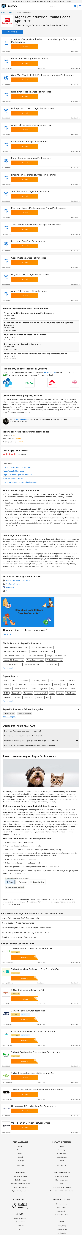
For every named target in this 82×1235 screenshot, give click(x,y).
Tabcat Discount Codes (35, 660)
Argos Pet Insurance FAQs (13, 478)
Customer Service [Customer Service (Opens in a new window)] (11, 584)
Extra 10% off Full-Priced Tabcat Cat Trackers (33, 1031)
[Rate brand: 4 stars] (12, 454)
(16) (12, 32)
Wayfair (6, 684)
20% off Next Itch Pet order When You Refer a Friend (37, 1089)
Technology (61, 1150)
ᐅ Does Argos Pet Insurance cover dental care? (23, 736)
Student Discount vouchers (20, 1184)
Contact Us (20, 1225)
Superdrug (7, 697)
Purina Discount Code (35, 656)
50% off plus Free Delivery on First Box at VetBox (35, 969)
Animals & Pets (9, 713)
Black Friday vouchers (20, 1187)
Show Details (75, 51)
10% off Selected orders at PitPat (27, 990)
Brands (11, 12)
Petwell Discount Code (31, 664)
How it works (61, 1207)
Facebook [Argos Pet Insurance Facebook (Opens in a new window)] (8, 587)
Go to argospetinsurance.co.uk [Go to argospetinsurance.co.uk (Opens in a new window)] (16, 580)
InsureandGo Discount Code (13, 660)
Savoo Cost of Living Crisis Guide (61, 1191)
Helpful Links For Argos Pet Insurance (17, 475)
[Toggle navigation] (80, 6)
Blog (61, 1184)
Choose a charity (61, 1204)
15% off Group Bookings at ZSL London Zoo (32, 1073)
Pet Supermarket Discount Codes (15, 651)
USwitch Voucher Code (12, 664)
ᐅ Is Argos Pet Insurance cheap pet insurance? (22, 731)
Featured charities (61, 1215)
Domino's (72, 680)
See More (7, 634)
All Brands (20, 1165)
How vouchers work (20, 1218)
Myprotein (43, 689)
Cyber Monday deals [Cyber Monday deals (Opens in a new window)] (62, 1180)
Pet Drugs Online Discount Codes (42, 651)
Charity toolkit (61, 1211)
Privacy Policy (61, 1226)
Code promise (15, 952)
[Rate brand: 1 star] (4, 454)
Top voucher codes (20, 1176)
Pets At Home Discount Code (42, 647)
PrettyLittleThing (44, 684)
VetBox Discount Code (54, 660)
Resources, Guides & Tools (62, 1187)
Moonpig (56, 684)
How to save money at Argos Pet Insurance (20, 482)
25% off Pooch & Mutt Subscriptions (29, 1010)
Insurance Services (24, 713)
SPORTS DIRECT (21, 689)
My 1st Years (62, 689)
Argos (6, 680)
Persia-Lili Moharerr (21, 419)
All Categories (61, 1165)
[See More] (78, 709)
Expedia (33, 689)
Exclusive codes (20, 1180)
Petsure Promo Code (50, 664)
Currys (14, 680)
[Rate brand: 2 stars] (6, 454)
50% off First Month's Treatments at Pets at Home (35, 1052)
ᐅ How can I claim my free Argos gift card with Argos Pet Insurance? (31, 740)
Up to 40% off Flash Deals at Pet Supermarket (34, 1106)
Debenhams (24, 680)
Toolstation (28, 693)
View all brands (8, 668)
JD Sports (18, 697)
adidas (32, 684)
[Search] (63, 6)
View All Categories (9, 717)
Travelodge (29, 697)
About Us (20, 1214)
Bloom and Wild (40, 693)
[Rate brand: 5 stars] (14, 454)
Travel (62, 1161)
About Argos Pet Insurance (13, 471)
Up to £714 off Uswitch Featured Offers (30, 1122)
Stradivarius (16, 693)
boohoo (60, 693)
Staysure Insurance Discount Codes (16, 647)
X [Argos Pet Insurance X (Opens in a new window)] (5, 591)
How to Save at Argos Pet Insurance (17, 467)
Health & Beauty (61, 1157)
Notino (72, 689)
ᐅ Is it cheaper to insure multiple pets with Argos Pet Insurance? (29, 745)
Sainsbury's (20, 1161)
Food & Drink (61, 1153)
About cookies (61, 1233)
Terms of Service (65, 1)
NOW (72, 684)
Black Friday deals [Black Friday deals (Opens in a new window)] (61, 1176)
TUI (14, 684)
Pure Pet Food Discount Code (14, 656)
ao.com (44, 680)
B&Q (52, 689)
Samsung (35, 680)
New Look (22, 684)
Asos (52, 693)
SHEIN (6, 693)
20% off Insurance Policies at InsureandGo (32, 948)
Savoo (3, 12)
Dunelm (39, 697)
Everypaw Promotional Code (56, 656)
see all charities (49, 372)
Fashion (61, 1146)
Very (64, 684)
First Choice (71, 693)
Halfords (62, 680)
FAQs (20, 1229)
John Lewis (7, 689)
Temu (47, 697)
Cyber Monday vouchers (20, 1191)
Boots (53, 680)
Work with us (20, 1222)
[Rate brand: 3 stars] (9, 454)
